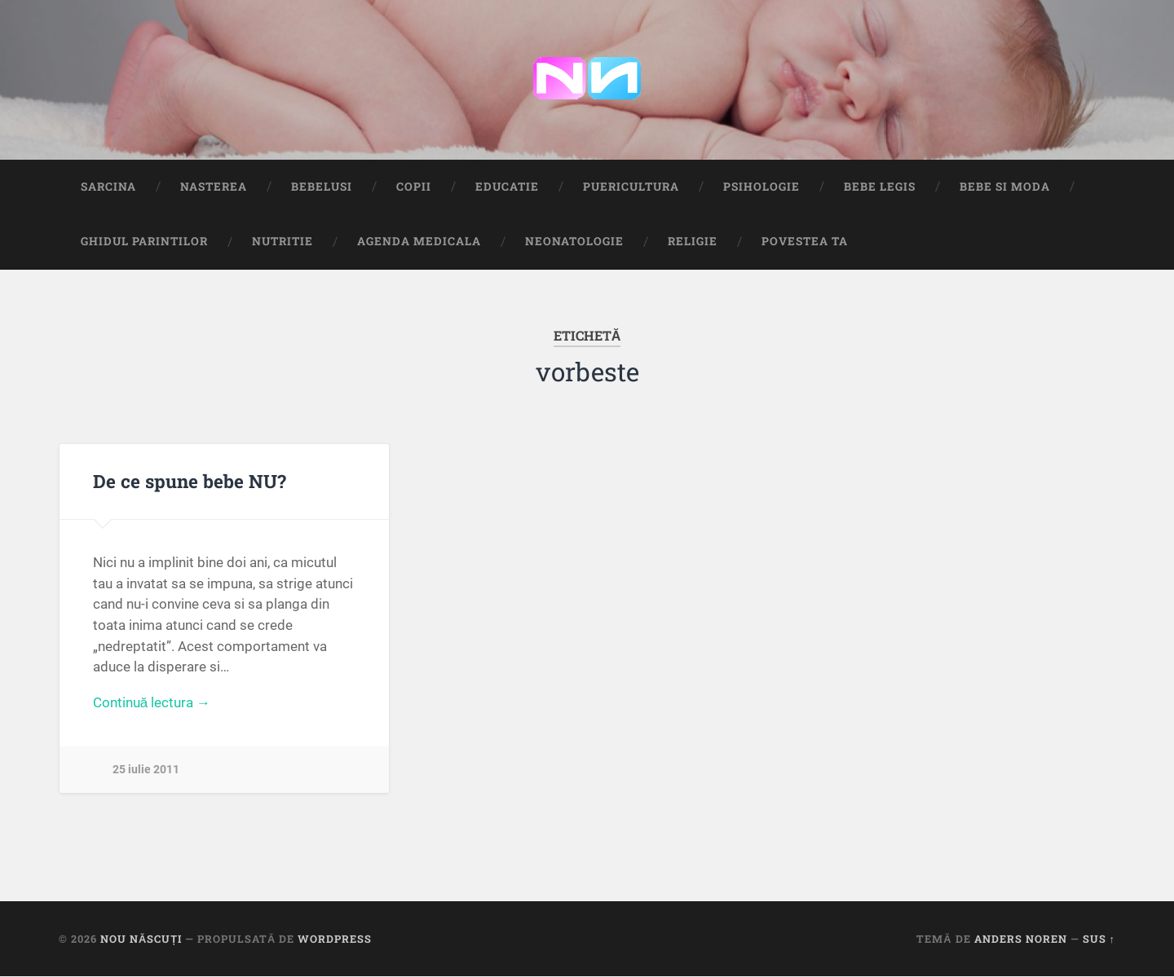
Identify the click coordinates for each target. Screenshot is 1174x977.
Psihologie (761, 186)
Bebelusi (321, 186)
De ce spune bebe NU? (189, 481)
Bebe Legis (880, 186)
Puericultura (631, 186)
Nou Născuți (141, 938)
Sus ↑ (1099, 938)
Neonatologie (574, 242)
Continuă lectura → (152, 703)
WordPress (335, 938)
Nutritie (282, 242)
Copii (413, 186)
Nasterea (213, 186)
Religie (692, 242)
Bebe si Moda (1005, 186)
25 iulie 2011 (146, 770)
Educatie (507, 186)
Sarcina (108, 186)
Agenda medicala (419, 242)
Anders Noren (1020, 938)
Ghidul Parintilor (144, 242)
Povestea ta (804, 242)
